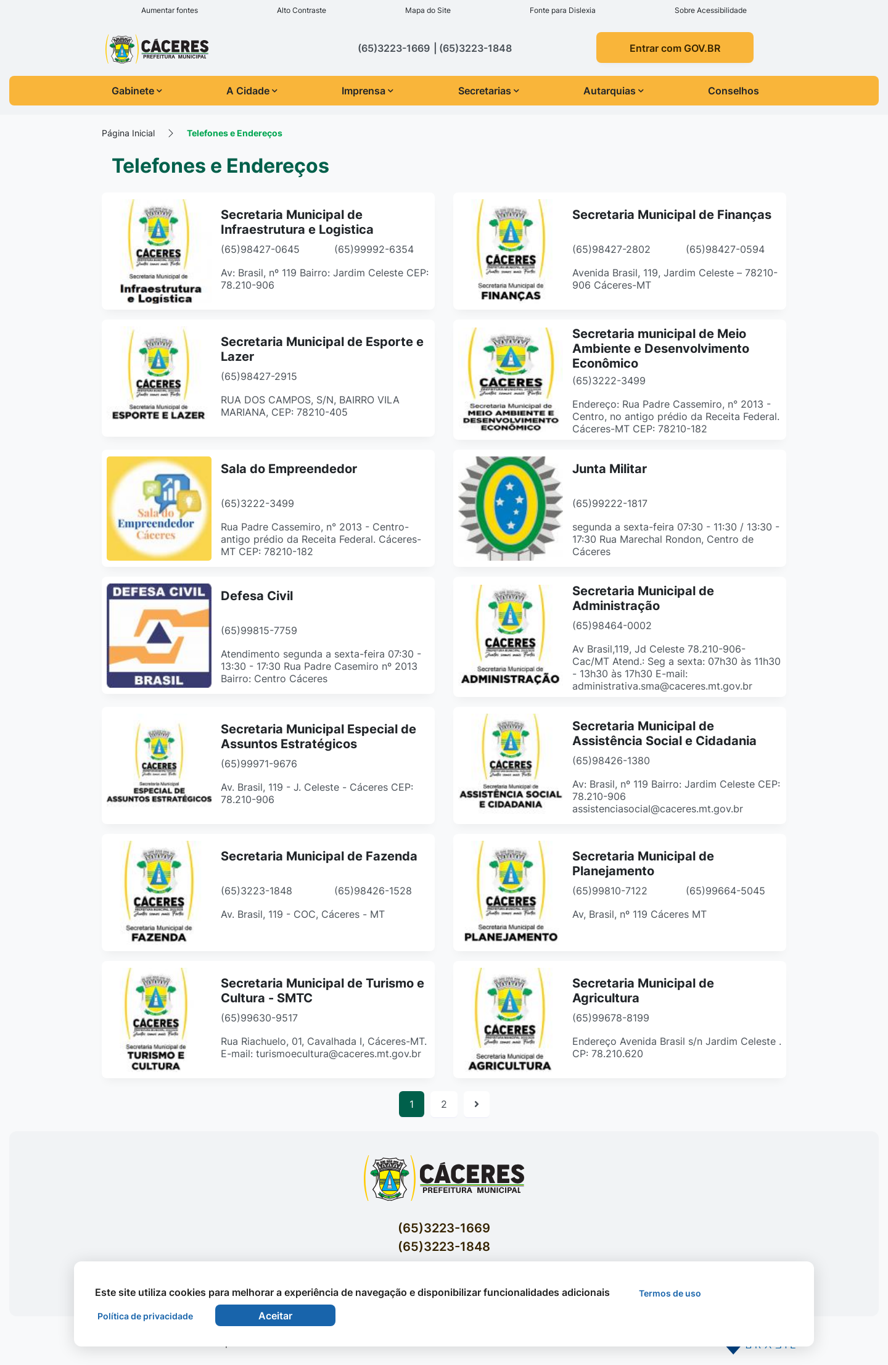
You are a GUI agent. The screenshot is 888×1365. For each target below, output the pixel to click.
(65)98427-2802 (611, 249)
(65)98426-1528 (373, 891)
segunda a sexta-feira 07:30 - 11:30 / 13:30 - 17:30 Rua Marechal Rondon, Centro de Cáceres (675, 539)
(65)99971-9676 (259, 763)
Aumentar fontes (169, 10)
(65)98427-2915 (259, 376)
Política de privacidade (145, 1316)
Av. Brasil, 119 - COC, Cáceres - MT (303, 914)
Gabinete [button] (137, 91)
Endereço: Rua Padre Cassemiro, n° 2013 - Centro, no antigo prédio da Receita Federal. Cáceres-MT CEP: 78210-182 (675, 416)
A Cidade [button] (252, 91)
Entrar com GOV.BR (675, 48)
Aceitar (275, 1315)
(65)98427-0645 (260, 249)
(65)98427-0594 (725, 249)
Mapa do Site (428, 10)
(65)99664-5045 (725, 891)
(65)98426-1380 (611, 760)
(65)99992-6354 (374, 249)
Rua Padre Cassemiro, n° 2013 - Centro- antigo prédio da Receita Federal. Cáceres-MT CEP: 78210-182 (321, 539)
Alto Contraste (301, 10)
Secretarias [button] (488, 91)
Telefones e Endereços (234, 133)
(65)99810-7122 (610, 891)
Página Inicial (128, 133)
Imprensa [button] (367, 91)
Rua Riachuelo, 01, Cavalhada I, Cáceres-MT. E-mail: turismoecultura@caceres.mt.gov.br (324, 1047)
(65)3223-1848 (256, 891)
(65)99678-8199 (610, 1018)
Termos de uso (670, 1293)
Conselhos (733, 91)
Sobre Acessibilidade (711, 10)
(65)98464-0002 (612, 625)
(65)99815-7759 (259, 630)
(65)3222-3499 (609, 380)
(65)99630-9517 (259, 1018)
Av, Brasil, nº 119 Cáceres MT (639, 914)
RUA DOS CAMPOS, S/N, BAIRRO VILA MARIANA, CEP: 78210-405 (310, 406)
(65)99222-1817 (610, 503)
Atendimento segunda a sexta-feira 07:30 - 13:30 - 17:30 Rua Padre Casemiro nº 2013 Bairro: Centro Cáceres (321, 666)
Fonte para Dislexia (563, 10)
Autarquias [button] (613, 91)
